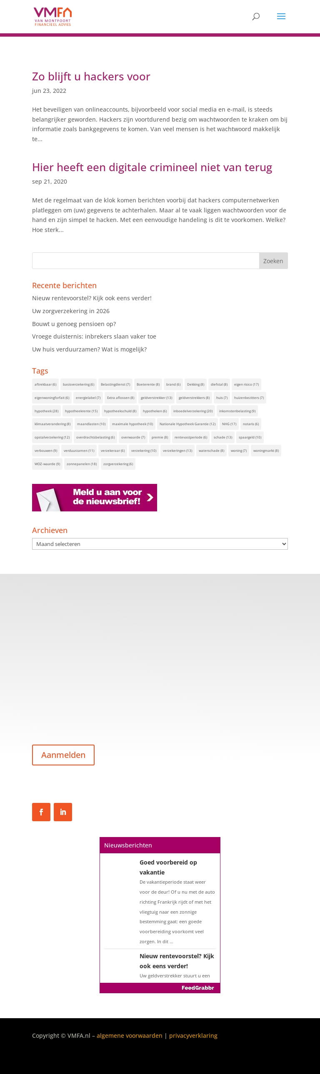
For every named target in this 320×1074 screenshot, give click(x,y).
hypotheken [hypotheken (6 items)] (155, 411)
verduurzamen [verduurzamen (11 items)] (79, 450)
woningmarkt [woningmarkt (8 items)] (266, 450)
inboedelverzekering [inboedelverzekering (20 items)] (192, 411)
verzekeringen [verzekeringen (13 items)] (177, 450)
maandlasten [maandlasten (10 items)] (91, 423)
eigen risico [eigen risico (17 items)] (246, 384)
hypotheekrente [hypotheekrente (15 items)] (81, 411)
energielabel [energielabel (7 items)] (88, 397)
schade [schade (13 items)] (223, 437)
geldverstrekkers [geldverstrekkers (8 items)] (194, 397)
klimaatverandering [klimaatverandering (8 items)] (52, 423)
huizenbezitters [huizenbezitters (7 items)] (249, 397)
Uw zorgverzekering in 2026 (71, 311)
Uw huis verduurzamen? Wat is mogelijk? (89, 349)
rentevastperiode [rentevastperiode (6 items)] (191, 437)
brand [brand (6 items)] (173, 384)
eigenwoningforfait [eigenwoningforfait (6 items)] (52, 397)
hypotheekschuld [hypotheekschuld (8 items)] (120, 411)
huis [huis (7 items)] (222, 397)
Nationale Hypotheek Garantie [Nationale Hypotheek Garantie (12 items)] (187, 423)
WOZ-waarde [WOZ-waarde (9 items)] (47, 463)
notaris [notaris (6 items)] (251, 423)
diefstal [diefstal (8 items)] (219, 384)
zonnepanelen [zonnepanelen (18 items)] (82, 463)
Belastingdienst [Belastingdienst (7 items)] (115, 384)
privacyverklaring (193, 1035)
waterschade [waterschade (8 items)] (211, 450)
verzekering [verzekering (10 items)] (143, 450)
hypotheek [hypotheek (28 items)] (46, 411)
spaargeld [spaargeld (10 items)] (250, 437)
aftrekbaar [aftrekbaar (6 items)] (45, 384)
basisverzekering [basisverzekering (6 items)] (78, 384)
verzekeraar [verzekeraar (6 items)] (113, 450)
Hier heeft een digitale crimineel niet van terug (152, 166)
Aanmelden (63, 754)
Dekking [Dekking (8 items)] (195, 384)
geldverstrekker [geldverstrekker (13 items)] (156, 397)
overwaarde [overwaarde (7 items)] (133, 437)
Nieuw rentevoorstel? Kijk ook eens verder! (92, 298)
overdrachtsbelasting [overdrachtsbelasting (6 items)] (95, 437)
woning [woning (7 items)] (239, 450)
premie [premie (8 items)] (160, 437)
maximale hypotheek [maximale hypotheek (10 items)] (132, 423)
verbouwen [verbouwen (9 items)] (46, 450)
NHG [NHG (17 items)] (229, 423)
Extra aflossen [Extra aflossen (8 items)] (120, 397)
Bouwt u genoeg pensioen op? (74, 324)
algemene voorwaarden (129, 1035)
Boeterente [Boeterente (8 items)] (148, 384)
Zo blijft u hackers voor (91, 76)
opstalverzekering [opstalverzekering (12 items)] (52, 437)
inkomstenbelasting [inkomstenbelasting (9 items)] (237, 411)
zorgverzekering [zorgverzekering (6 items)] (118, 463)
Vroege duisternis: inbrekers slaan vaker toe (94, 336)
